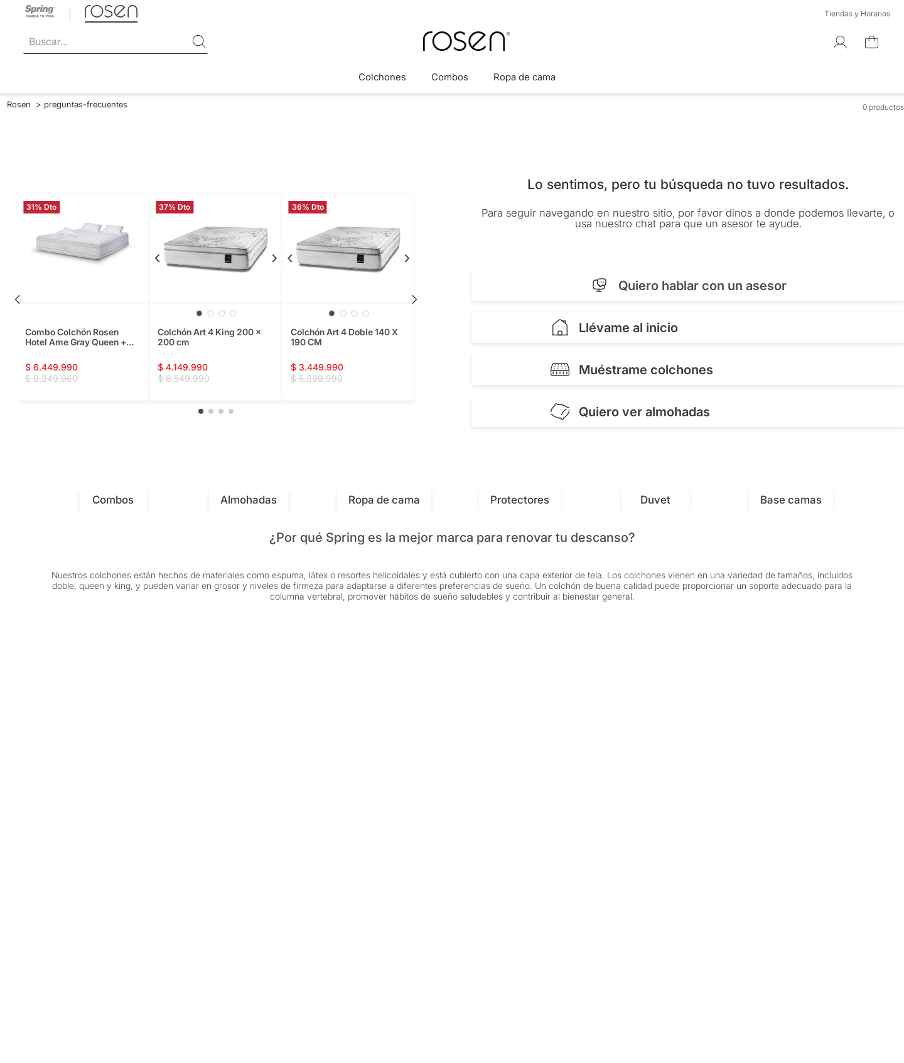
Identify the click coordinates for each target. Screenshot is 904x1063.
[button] (200, 411)
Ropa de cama (524, 77)
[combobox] (115, 42)
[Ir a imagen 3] (221, 313)
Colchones (382, 77)
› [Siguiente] (274, 256)
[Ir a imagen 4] (233, 313)
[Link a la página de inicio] (18, 104)
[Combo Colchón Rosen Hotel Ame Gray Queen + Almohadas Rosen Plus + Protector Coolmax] (83, 298)
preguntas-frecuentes (85, 104)
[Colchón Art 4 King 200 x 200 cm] (215, 298)
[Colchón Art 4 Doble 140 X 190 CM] (348, 298)
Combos (449, 77)
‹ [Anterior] (157, 256)
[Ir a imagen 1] (199, 313)
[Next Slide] (414, 299)
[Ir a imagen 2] (210, 313)
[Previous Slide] (17, 299)
